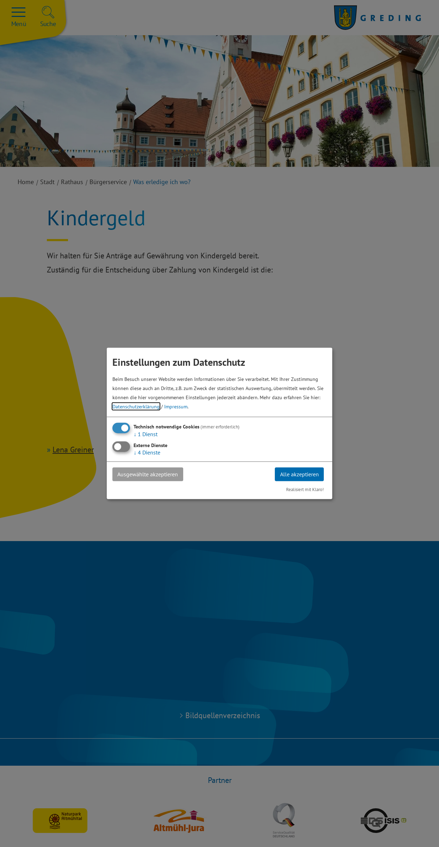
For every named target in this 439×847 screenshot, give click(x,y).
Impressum (175, 406)
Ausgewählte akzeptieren (148, 474)
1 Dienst (145, 434)
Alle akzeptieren (299, 474)
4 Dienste (147, 452)
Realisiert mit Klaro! (305, 489)
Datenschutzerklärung (136, 406)
